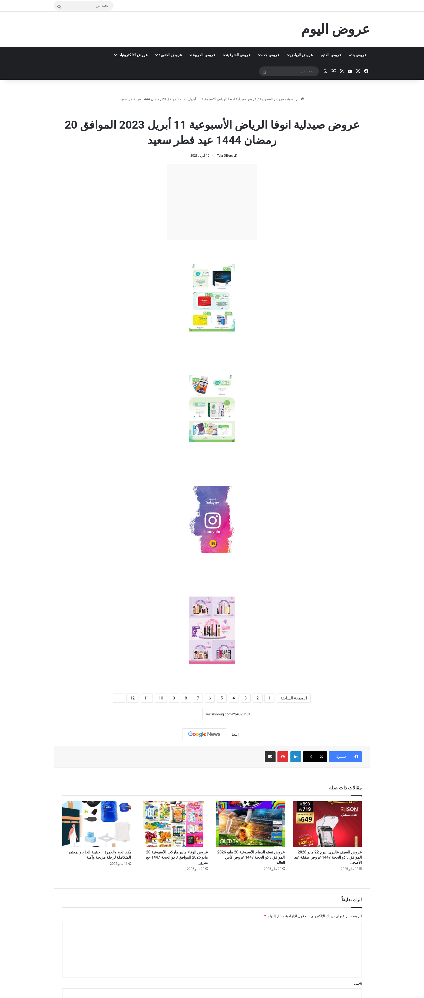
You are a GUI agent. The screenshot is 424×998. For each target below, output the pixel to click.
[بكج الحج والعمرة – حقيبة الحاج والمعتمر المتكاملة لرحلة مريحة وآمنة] (96, 824)
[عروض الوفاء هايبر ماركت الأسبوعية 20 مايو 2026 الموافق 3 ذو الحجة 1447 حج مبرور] (173, 824)
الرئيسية (295, 99)
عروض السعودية (272, 99)
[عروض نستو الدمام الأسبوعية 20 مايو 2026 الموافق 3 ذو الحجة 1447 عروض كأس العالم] (250, 824)
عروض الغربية (204, 55)
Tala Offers (225, 156)
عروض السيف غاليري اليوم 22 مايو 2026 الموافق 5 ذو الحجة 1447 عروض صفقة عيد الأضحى (328, 857)
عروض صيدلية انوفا (197, 111)
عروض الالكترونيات (132, 55)
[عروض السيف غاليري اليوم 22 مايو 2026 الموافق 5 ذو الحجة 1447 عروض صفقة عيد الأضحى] (327, 824)
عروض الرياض (301, 55)
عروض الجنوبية (170, 55)
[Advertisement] (212, 202)
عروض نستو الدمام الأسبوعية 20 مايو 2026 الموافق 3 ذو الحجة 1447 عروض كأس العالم (251, 857)
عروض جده (270, 55)
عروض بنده (357, 55)
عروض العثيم (331, 55)
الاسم (357, 984)
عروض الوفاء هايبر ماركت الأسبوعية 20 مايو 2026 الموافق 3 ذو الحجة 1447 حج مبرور (177, 857)
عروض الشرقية (238, 55)
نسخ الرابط (185, 714)
